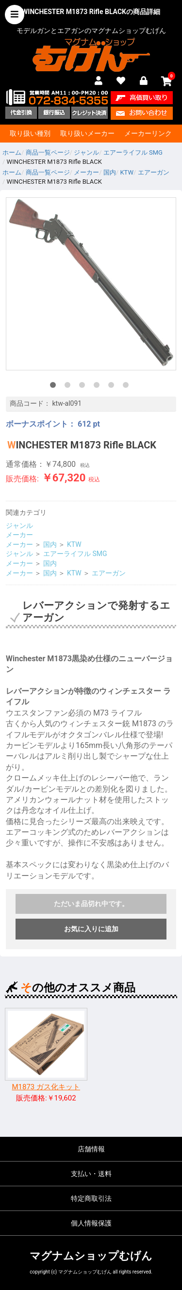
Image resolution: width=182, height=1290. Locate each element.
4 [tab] (98, 387)
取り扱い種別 (30, 133)
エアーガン (109, 573)
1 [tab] (55, 387)
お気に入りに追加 (91, 929)
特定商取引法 (91, 1198)
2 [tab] (69, 387)
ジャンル (19, 525)
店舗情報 (91, 1149)
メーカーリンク (148, 133)
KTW (74, 544)
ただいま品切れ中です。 (91, 904)
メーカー (19, 535)
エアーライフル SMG (75, 553)
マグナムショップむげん (91, 1256)
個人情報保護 (91, 1223)
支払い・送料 (91, 1174)
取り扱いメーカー (87, 133)
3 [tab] (84, 387)
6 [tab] (127, 387)
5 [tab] (113, 387)
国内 (50, 544)
